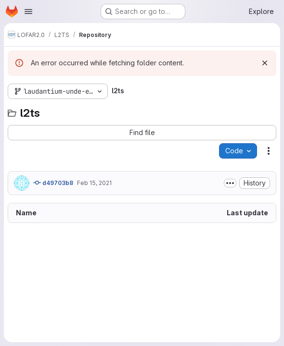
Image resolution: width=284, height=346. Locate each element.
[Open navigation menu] (28, 11)
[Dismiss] (265, 63)
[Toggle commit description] (230, 183)
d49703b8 (53, 182)
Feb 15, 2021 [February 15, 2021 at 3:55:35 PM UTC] (94, 182)
